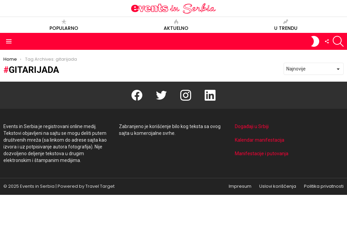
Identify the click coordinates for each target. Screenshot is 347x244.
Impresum (240, 186)
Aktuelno (176, 25)
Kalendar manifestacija (259, 140)
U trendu (286, 25)
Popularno (63, 25)
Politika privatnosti (324, 186)
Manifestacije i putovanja (261, 153)
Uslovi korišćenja (277, 186)
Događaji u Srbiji (252, 126)
